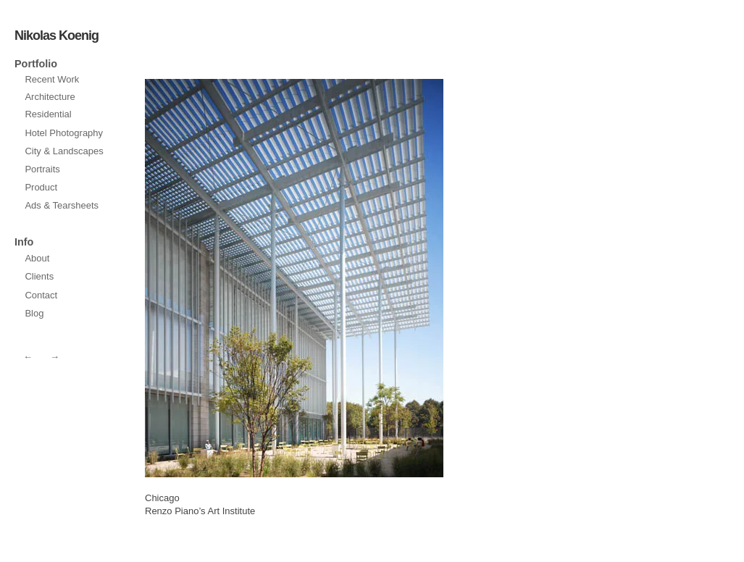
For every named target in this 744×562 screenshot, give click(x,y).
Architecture (50, 96)
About (37, 258)
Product (41, 187)
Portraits (42, 169)
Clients (39, 276)
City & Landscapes (64, 151)
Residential (48, 114)
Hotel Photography (64, 132)
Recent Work (52, 79)
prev (370, 278)
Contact (41, 295)
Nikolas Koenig (56, 35)
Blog (34, 313)
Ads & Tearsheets (62, 205)
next (218, 278)
